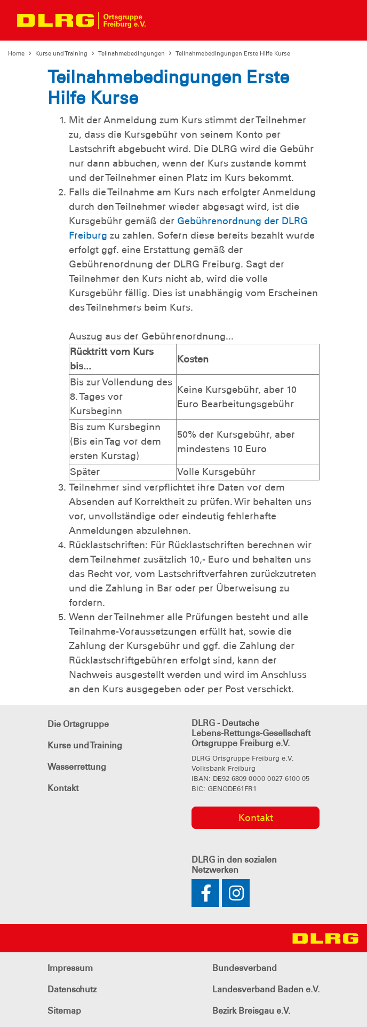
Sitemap (64, 1011)
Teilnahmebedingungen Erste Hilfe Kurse (232, 53)
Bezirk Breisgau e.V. (251, 1011)
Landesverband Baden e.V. (266, 989)
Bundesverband (244, 968)
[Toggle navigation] (163, 20)
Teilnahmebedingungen (131, 53)
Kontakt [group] (255, 818)
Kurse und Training (61, 53)
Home (16, 53)
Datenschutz (72, 989)
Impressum (70, 968)
